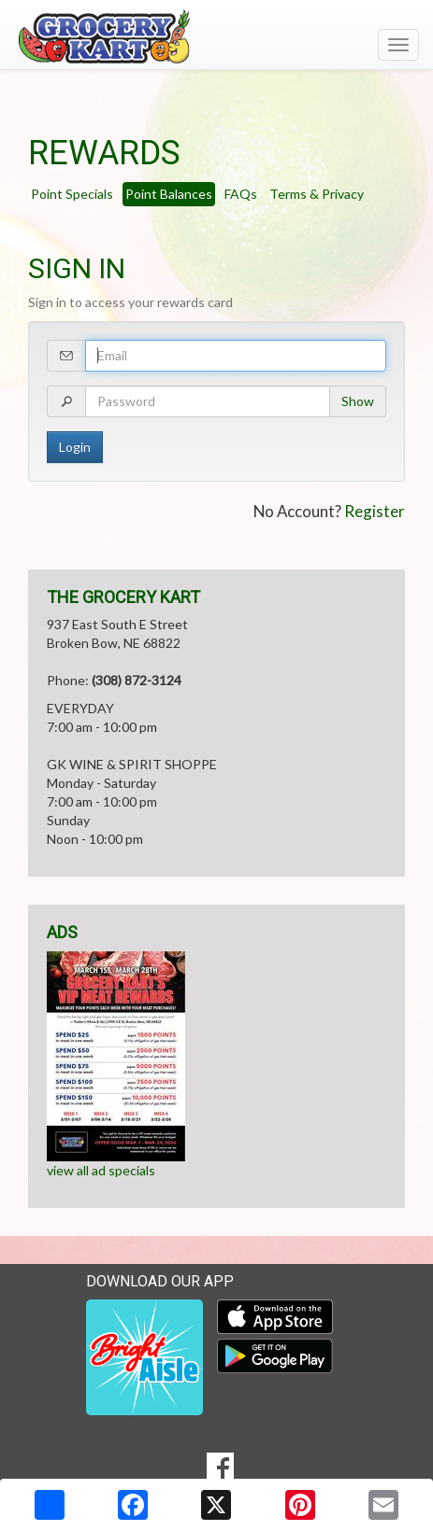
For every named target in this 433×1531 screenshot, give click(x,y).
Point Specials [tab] (72, 194)
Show (357, 401)
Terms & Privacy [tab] (316, 194)
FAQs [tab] (240, 194)
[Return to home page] (216, 36)
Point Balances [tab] (168, 194)
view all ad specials (101, 1170)
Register (374, 511)
